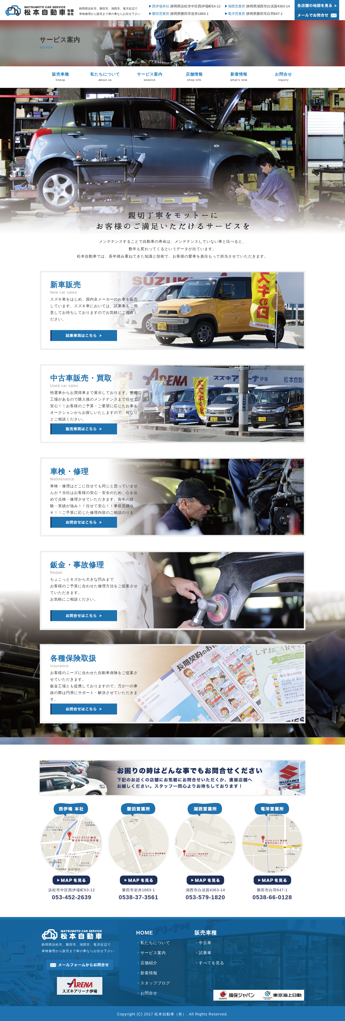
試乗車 (205, 952)
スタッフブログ (155, 983)
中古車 (205, 942)
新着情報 (148, 973)
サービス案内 (153, 952)
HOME (144, 933)
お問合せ (148, 993)
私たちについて (155, 942)
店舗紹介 (148, 963)
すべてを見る (211, 963)
